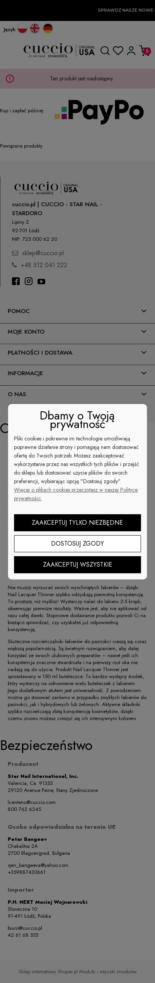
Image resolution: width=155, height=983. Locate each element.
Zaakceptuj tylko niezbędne (77, 522)
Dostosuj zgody (77, 543)
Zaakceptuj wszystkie (77, 564)
